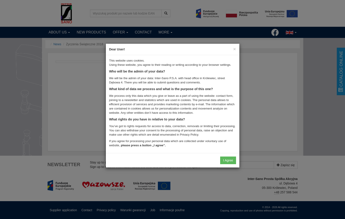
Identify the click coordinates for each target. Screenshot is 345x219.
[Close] (234, 49)
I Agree (228, 160)
